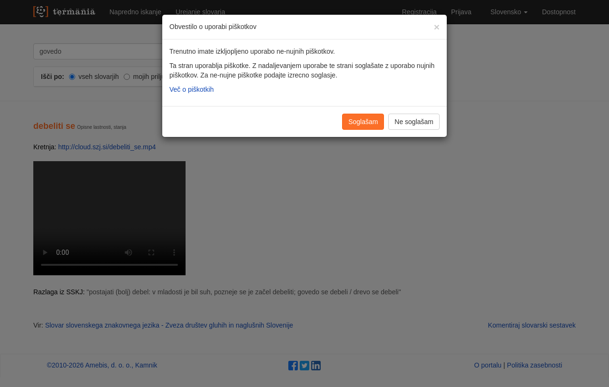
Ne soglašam (413, 122)
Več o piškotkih (191, 89)
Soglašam (363, 122)
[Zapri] (437, 27)
